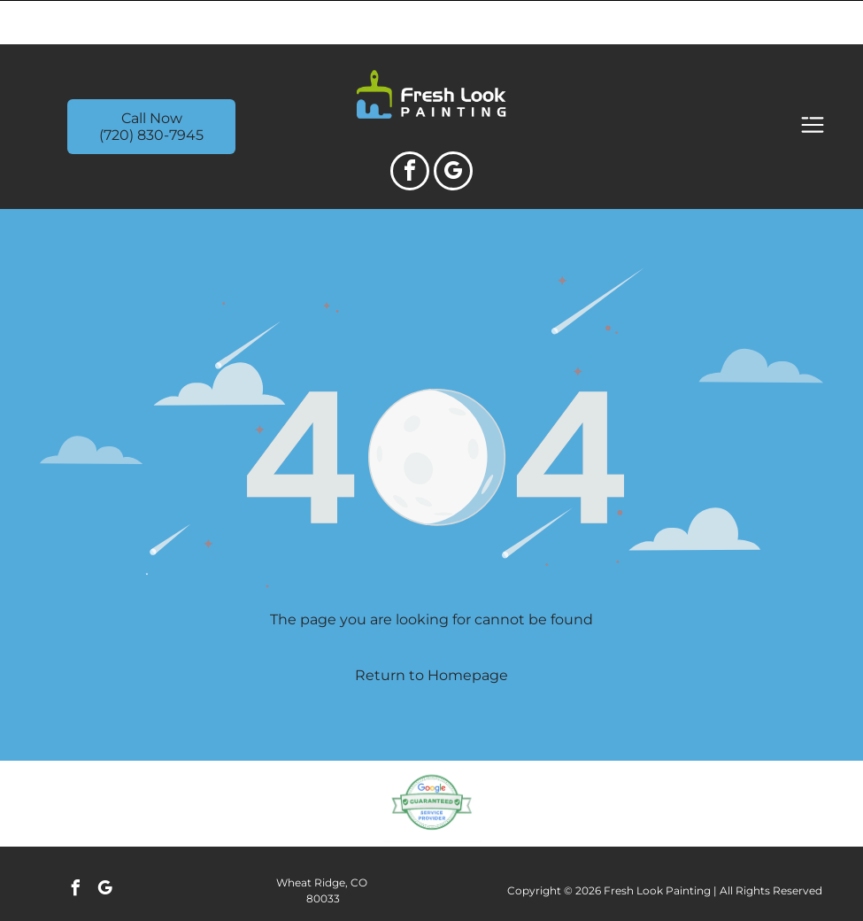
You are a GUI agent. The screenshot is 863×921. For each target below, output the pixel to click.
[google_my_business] (453, 129)
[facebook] (409, 129)
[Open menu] (812, 82)
